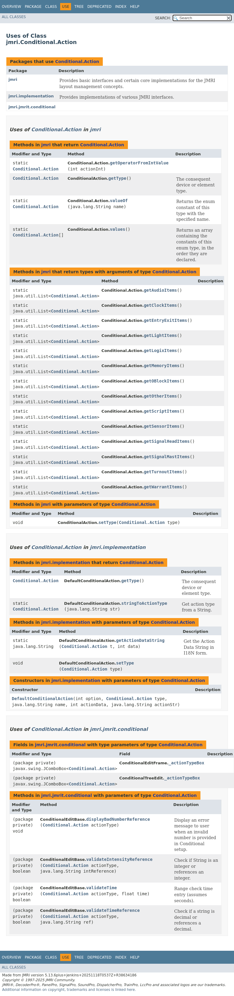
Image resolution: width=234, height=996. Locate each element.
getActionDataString (140, 640)
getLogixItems (160, 350)
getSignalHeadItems (167, 441)
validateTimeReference (113, 910)
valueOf (119, 200)
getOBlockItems (162, 381)
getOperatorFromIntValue (139, 162)
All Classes (14, 17)
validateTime (101, 887)
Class (51, 7)
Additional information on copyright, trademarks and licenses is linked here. (69, 990)
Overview (11, 7)
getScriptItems (162, 411)
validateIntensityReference (119, 859)
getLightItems (160, 335)
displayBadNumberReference (118, 819)
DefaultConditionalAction (42, 698)
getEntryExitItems (165, 320)
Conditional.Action (77, 61)
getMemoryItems (162, 365)
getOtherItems (160, 396)
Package (33, 7)
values (117, 229)
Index (121, 7)
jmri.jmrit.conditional (32, 107)
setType (107, 522)
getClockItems (160, 305)
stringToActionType (144, 603)
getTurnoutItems (163, 471)
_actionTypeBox (186, 762)
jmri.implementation (31, 96)
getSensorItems (162, 426)
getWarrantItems (163, 486)
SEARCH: (163, 18)
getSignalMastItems (167, 456)
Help (134, 7)
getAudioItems (160, 290)
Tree (79, 7)
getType (117, 178)
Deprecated (99, 7)
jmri (12, 79)
